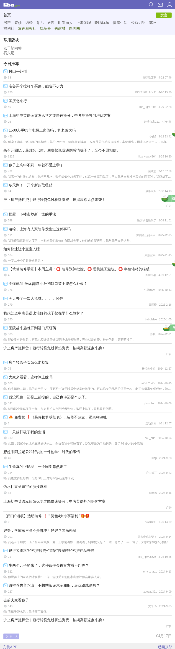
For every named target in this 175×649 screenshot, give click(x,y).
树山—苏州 (15, 71)
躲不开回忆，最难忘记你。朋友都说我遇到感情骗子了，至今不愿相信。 (61, 150)
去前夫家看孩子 (16, 600)
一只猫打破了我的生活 (24, 432)
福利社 (8, 28)
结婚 (29, 23)
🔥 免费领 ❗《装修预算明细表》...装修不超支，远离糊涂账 (55, 417)
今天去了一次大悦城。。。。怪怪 (33, 298)
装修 (18, 23)
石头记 (8, 53)
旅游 (50, 23)
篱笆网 (11, 4)
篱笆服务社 (27, 28)
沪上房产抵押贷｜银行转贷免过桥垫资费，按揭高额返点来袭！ (54, 200)
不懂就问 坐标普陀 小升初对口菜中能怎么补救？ (45, 284)
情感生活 (120, 23)
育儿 (40, 23)
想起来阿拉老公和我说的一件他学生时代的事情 (41, 452)
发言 (163, 15)
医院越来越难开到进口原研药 (29, 328)
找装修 (45, 28)
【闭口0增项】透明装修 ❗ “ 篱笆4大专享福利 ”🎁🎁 (46, 516)
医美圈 (74, 28)
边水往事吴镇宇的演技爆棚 (25, 487)
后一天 (11, 636)
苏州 (153, 23)
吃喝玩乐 (102, 23)
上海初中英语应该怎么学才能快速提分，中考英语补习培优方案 (57, 115)
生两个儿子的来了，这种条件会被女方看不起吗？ (46, 565)
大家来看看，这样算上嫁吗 (27, 377)
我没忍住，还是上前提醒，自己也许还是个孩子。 (46, 397)
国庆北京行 (15, 101)
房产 (7, 23)
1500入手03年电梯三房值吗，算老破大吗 (39, 130)
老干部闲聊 (12, 48)
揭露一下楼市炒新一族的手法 (29, 214)
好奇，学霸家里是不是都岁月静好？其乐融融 (39, 530)
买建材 (59, 28)
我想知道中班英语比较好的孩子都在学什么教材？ (43, 313)
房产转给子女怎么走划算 (26, 362)
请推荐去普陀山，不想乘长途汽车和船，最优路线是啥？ (51, 585)
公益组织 (138, 23)
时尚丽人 (65, 23)
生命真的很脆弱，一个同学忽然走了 (35, 467)
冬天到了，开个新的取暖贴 (27, 185)
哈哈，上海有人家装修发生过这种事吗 (37, 229)
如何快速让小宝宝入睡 (21, 249)
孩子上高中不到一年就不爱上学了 (33, 165)
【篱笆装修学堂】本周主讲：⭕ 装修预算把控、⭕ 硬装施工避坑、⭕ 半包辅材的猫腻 (76, 269)
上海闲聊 (83, 23)
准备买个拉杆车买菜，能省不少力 (33, 86)
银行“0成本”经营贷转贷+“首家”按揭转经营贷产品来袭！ (50, 551)
